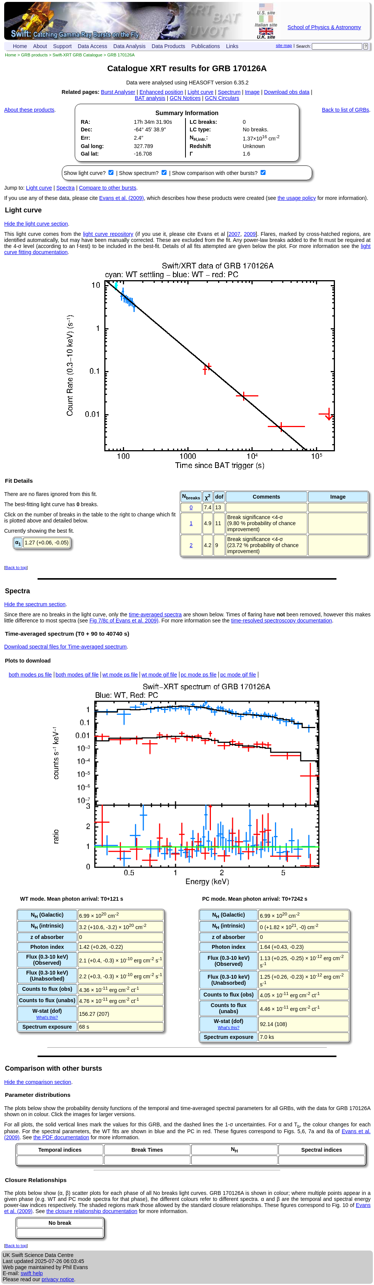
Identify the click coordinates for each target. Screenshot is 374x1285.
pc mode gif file (238, 675)
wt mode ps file (120, 675)
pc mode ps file (199, 675)
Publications (205, 46)
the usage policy (297, 198)
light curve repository (108, 234)
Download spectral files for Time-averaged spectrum (65, 647)
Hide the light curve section (36, 224)
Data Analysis (129, 46)
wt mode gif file (159, 675)
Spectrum (229, 92)
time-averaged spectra (155, 614)
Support (62, 46)
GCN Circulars (222, 98)
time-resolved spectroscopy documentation (281, 621)
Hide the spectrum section (35, 604)
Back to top (16, 567)
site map (284, 45)
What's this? (47, 1017)
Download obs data (287, 92)
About (40, 46)
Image (252, 92)
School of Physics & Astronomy (324, 27)
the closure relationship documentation (91, 1211)
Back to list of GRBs (345, 110)
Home (20, 46)
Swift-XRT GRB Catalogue (77, 55)
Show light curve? (85, 173)
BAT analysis (150, 98)
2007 (234, 234)
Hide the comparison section (37, 1082)
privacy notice (58, 1279)
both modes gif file (77, 675)
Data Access (92, 46)
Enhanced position (161, 92)
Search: (303, 46)
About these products (29, 110)
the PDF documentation (61, 1137)
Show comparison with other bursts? (215, 173)
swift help (31, 1273)
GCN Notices (185, 98)
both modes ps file (30, 675)
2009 (250, 234)
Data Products (168, 46)
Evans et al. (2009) (121, 198)
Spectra (66, 188)
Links (232, 46)
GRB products (34, 55)
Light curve (200, 92)
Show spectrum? (139, 173)
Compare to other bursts (107, 188)
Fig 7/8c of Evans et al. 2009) (124, 621)
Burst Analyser (118, 92)
